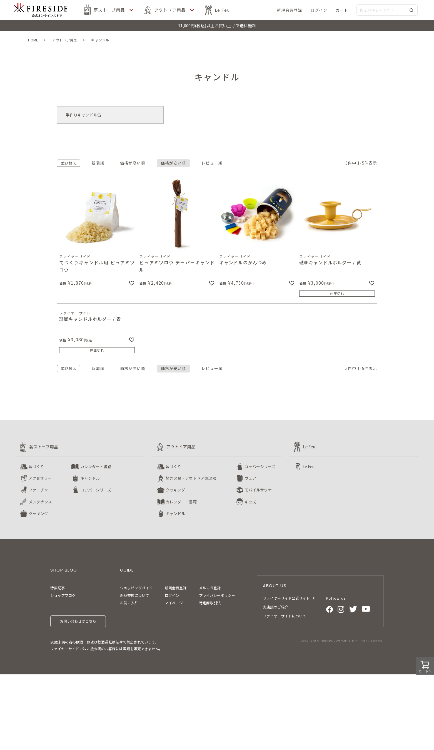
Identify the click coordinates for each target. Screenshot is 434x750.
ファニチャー (40, 490)
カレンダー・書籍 (95, 466)
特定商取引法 (210, 602)
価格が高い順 (132, 163)
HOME (33, 40)
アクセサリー (40, 478)
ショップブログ (63, 595)
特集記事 (57, 587)
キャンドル (90, 478)
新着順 (98, 163)
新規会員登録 (175, 587)
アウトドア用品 (170, 10)
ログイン (172, 595)
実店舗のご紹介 (275, 607)
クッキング (38, 513)
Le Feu (222, 10)
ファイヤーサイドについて (284, 616)
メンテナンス (40, 502)
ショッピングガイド (136, 587)
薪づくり (36, 466)
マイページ (174, 602)
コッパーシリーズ (95, 490)
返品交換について (134, 595)
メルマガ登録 (210, 587)
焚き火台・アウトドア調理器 (191, 478)
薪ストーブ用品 (109, 10)
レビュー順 (212, 163)
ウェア (250, 478)
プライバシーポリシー (217, 595)
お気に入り (129, 602)
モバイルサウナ (258, 490)
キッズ (250, 502)
